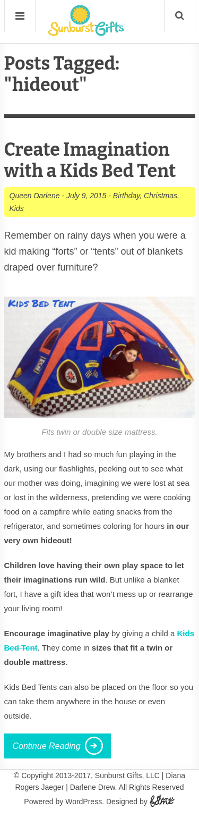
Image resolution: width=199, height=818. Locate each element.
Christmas (160, 195)
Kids (17, 208)
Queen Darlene (35, 195)
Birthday (126, 195)
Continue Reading (47, 745)
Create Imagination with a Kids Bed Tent (90, 160)
